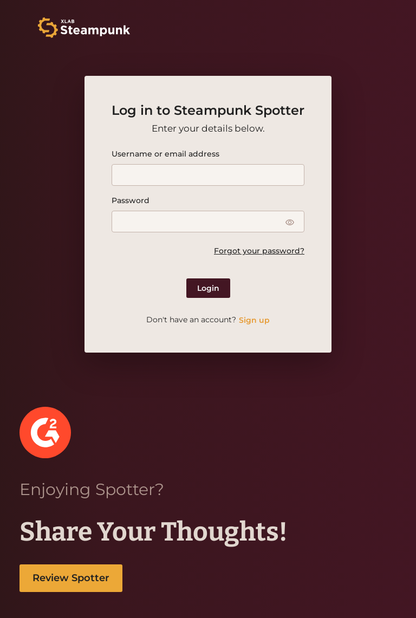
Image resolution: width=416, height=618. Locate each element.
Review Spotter (70, 578)
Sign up (254, 320)
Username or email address (165, 154)
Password (131, 200)
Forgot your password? (259, 251)
